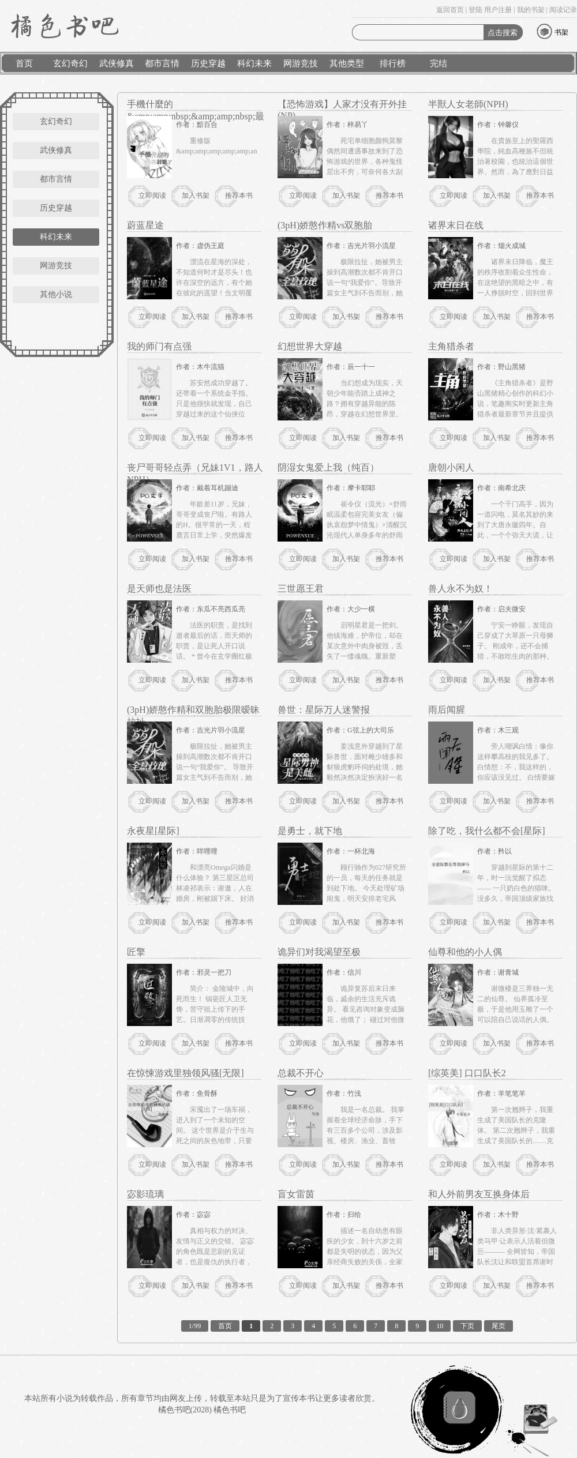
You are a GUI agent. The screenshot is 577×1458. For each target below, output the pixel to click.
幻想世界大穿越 (310, 346)
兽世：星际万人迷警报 (324, 710)
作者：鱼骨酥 (197, 1093)
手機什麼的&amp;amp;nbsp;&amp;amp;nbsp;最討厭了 (195, 116)
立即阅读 (152, 195)
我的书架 (531, 10)
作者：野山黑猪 (501, 367)
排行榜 (393, 63)
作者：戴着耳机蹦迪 (207, 488)
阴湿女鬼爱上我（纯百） (328, 467)
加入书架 (195, 195)
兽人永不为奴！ (460, 588)
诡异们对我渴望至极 (319, 952)
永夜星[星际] (153, 831)
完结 (438, 63)
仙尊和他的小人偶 (465, 952)
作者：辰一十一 (351, 367)
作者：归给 (344, 1215)
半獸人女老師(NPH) (468, 104)
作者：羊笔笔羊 (501, 1093)
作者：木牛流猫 (200, 367)
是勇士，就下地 (310, 831)
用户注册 (498, 10)
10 (439, 1326)
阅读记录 (563, 10)
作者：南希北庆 (501, 488)
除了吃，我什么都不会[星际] (486, 831)
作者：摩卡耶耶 (351, 488)
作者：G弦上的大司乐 (360, 730)
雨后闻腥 (446, 710)
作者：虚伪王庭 (200, 246)
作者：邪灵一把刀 (203, 972)
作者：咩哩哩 (197, 851)
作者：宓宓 (193, 1215)
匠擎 (136, 952)
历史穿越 (208, 63)
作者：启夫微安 (501, 609)
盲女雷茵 (296, 1194)
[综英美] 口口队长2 (467, 1073)
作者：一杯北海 (351, 851)
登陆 (475, 10)
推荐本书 (239, 195)
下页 (467, 1326)
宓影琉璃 (145, 1194)
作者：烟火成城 (501, 246)
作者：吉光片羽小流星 (361, 246)
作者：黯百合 (197, 125)
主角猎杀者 (451, 346)
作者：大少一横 (351, 609)
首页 (24, 63)
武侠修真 (116, 63)
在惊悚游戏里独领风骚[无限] (185, 1073)
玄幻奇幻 (70, 63)
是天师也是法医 (159, 588)
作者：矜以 (494, 851)
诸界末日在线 (456, 225)
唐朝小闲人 (451, 467)
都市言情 (162, 63)
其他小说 (56, 294)
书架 (561, 32)
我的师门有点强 (159, 346)
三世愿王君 (301, 588)
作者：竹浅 (344, 1093)
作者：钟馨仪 (498, 125)
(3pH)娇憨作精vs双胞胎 (325, 225)
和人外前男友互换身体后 (479, 1194)
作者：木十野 (498, 1215)
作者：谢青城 (498, 972)
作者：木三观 (498, 730)
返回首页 (450, 10)
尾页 (498, 1326)
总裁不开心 (301, 1073)
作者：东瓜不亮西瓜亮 (210, 609)
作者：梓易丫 (347, 125)
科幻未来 (254, 63)
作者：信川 (344, 972)
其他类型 (346, 63)
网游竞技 (300, 63)
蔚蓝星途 (145, 225)
